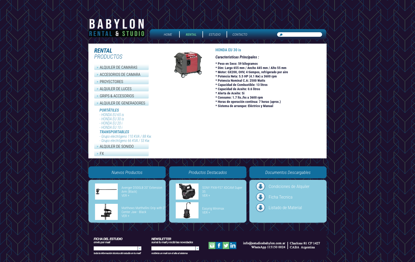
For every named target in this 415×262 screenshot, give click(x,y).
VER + (125, 195)
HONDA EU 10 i (112, 127)
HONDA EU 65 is (112, 115)
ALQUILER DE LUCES (116, 88)
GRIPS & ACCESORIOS (117, 96)
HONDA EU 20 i (112, 123)
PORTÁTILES (109, 110)
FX (102, 153)
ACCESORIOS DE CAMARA (120, 74)
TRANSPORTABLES (114, 132)
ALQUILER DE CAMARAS (118, 67)
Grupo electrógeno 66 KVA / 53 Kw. (125, 141)
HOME (168, 34)
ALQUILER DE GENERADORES (122, 103)
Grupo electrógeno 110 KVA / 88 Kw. (126, 136)
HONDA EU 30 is (112, 119)
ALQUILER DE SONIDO (117, 146)
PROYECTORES (111, 81)
